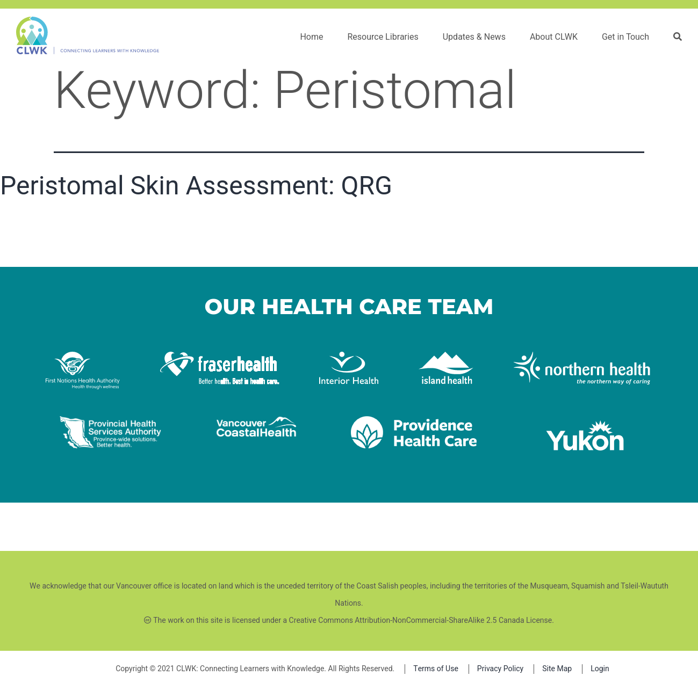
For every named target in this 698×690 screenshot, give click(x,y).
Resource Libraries (382, 37)
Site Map (557, 668)
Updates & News (474, 37)
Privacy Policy (500, 668)
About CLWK (554, 37)
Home (311, 37)
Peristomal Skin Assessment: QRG (196, 185)
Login (600, 668)
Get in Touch (625, 37)
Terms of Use (435, 668)
